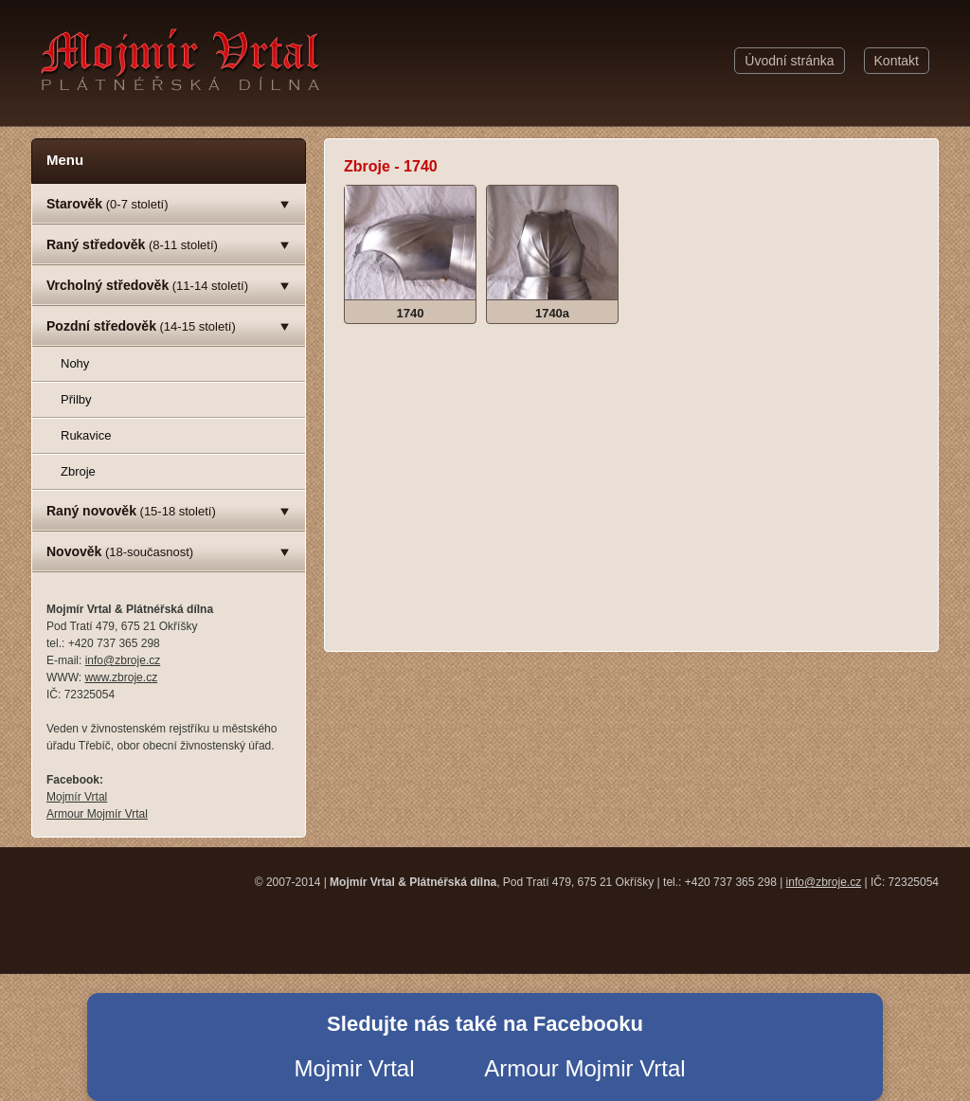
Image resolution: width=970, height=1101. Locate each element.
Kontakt (896, 60)
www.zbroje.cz (120, 677)
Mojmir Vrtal (354, 1068)
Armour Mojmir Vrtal (584, 1068)
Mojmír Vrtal (76, 796)
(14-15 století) (141, 326)
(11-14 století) (147, 285)
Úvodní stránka (789, 60)
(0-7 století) (107, 203)
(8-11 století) (132, 244)
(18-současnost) (119, 551)
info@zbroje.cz (123, 660)
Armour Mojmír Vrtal (97, 814)
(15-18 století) (131, 510)
